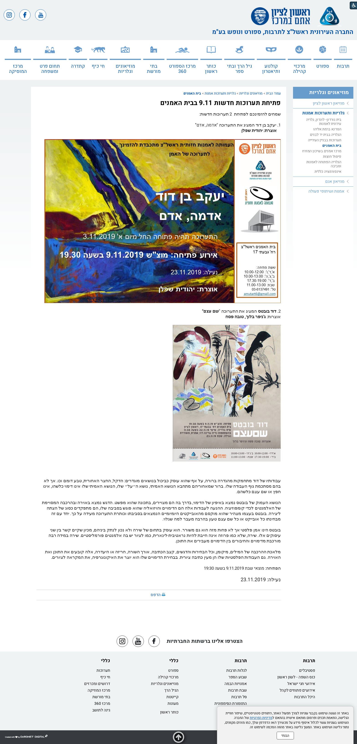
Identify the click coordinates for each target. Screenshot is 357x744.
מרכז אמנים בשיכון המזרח (321, 151)
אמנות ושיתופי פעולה (326, 191)
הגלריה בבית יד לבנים (325, 134)
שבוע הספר (237, 677)
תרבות (343, 66)
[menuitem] (343, 60)
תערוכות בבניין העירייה (324, 140)
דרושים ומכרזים (97, 684)
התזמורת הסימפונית (230, 703)
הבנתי (285, 735)
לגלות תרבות (236, 670)
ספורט (322, 66)
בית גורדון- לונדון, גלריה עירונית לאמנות (323, 121)
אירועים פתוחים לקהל (297, 690)
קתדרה (78, 66)
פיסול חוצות (332, 156)
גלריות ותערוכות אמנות (220, 93)
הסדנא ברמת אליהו (327, 129)
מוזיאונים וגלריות (125, 69)
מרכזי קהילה (299, 69)
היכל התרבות (304, 697)
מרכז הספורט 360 (182, 69)
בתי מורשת (154, 69)
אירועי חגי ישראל (301, 684)
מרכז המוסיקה (18, 69)
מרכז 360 (102, 703)
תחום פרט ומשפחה (50, 69)
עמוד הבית (273, 93)
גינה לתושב (101, 710)
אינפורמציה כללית (328, 171)
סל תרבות (239, 697)
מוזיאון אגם (334, 181)
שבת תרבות (237, 690)
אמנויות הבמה (235, 684)
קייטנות (172, 697)
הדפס (156, 595)
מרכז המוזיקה (99, 690)
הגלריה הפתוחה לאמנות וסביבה (323, 164)
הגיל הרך (171, 690)
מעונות (173, 703)
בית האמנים (192, 93)
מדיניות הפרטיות (261, 717)
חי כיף (98, 66)
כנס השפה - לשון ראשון (296, 677)
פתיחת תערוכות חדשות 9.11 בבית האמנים (220, 103)
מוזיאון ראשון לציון (328, 103)
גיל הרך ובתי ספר (239, 69)
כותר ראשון (211, 69)
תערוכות (103, 670)
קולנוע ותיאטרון (271, 69)
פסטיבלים (307, 670)
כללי (173, 660)
